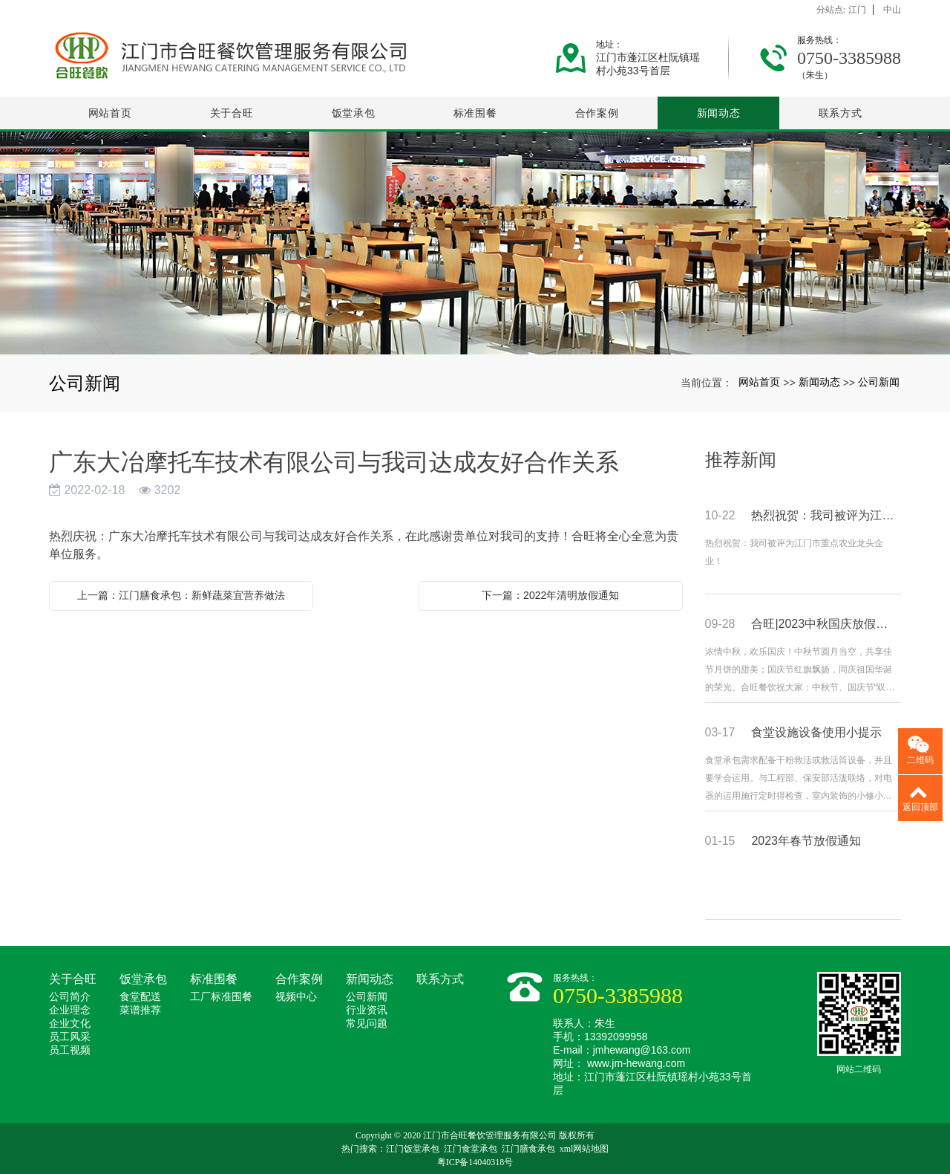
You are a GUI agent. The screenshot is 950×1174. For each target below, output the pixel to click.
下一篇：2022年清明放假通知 (550, 595)
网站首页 (110, 113)
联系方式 (840, 113)
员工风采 (70, 1036)
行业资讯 (366, 1010)
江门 (857, 9)
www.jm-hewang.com (636, 1063)
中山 (892, 9)
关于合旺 (232, 113)
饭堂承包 (354, 113)
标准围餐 (475, 113)
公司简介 (70, 996)
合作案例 (597, 113)
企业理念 (70, 1010)
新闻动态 (719, 113)
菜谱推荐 (140, 1010)
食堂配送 (140, 996)
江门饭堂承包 (412, 1149)
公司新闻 (879, 382)
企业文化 (70, 1023)
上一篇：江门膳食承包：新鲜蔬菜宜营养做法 (181, 595)
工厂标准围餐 (221, 996)
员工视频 (70, 1050)
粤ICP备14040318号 (475, 1162)
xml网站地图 (584, 1149)
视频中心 (296, 996)
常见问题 (366, 1023)
